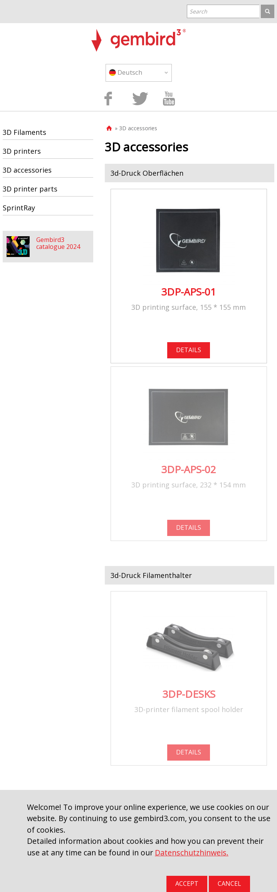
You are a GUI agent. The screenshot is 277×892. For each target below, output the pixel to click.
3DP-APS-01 (188, 292)
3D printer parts (30, 188)
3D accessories (27, 170)
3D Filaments (24, 132)
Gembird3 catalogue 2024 (58, 243)
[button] (189, 173)
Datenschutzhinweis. (191, 852)
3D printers (22, 151)
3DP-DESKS (188, 694)
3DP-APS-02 (188, 469)
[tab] (189, 173)
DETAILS (188, 350)
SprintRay (19, 207)
